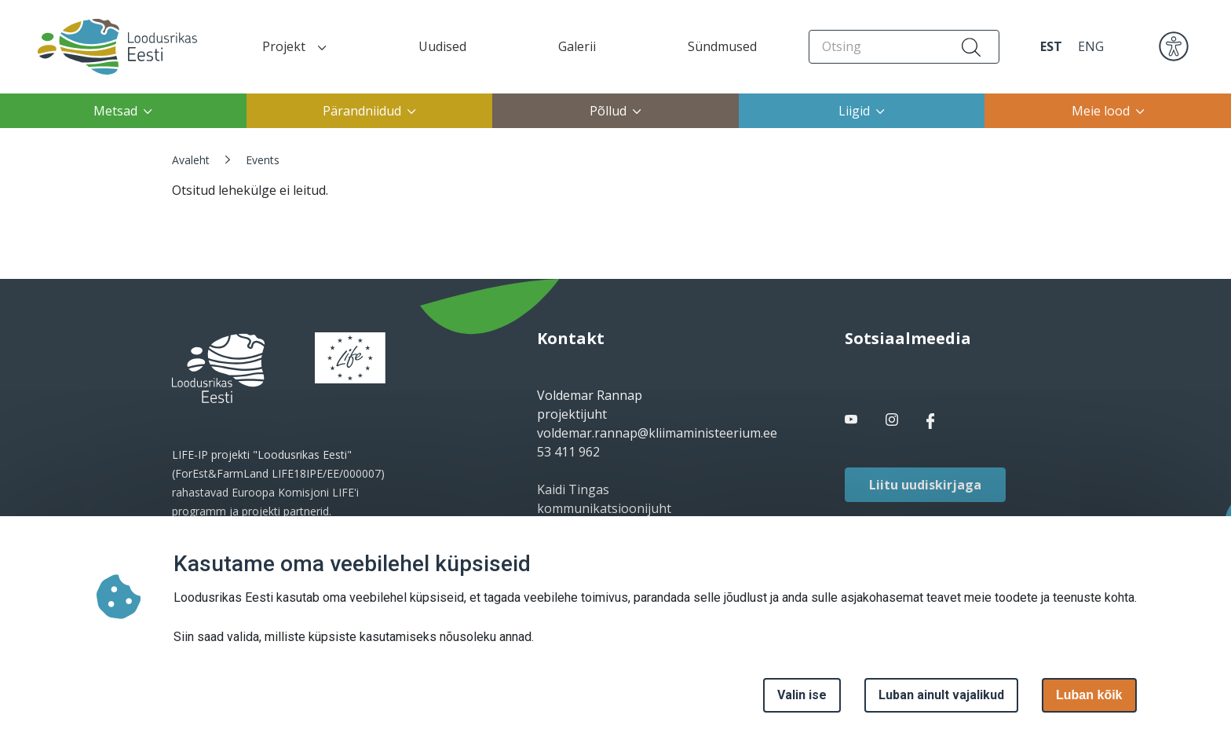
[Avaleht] (103, 47)
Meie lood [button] (1108, 110)
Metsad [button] (122, 110)
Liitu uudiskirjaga (925, 484)
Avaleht (191, 159)
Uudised (442, 46)
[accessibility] (1173, 45)
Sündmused (722, 46)
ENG (1091, 46)
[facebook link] (852, 420)
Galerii (577, 46)
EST (1051, 46)
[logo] (218, 368)
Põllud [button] (615, 110)
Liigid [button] (861, 110)
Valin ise (802, 694)
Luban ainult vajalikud (941, 694)
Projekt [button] (294, 46)
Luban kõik (1089, 695)
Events (262, 159)
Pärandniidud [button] (369, 110)
